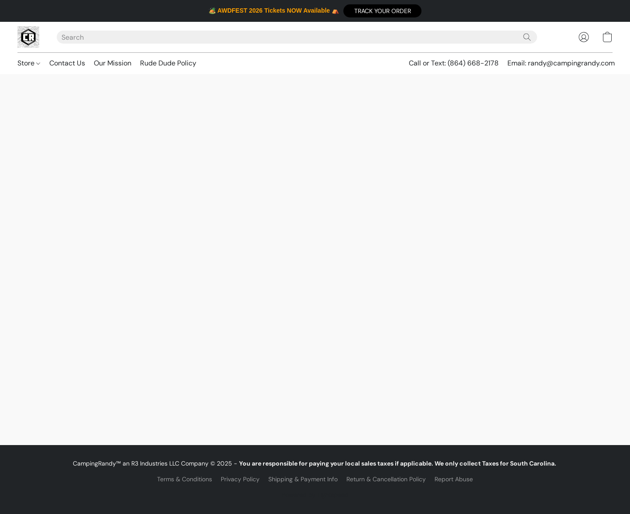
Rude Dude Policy (168, 63)
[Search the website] (527, 37)
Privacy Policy (240, 479)
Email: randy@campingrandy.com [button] (561, 63)
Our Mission (112, 63)
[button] (382, 10)
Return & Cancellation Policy (386, 479)
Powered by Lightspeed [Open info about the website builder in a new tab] (315, 495)
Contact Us (67, 63)
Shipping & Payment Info (303, 479)
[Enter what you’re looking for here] (297, 37)
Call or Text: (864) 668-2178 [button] (454, 63)
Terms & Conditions (184, 479)
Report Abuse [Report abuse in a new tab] (454, 479)
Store (28, 63)
